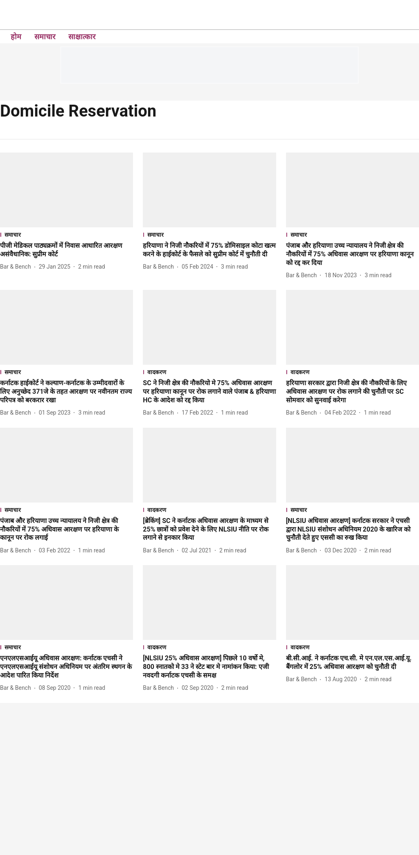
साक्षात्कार (81, 36)
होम (16, 36)
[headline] (66, 250)
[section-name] (66, 234)
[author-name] (17, 267)
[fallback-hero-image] (66, 190)
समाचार (44, 36)
